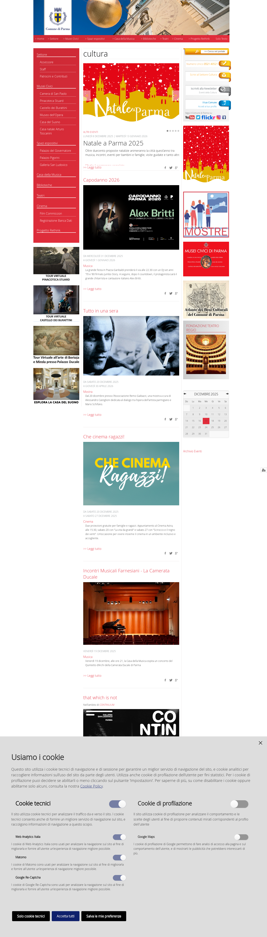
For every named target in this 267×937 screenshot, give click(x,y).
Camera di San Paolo (53, 94)
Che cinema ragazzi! (103, 437)
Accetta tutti (65, 916)
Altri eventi (90, 132)
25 (212, 427)
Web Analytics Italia (27, 837)
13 (225, 414)
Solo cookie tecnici (31, 916)
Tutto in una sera (100, 311)
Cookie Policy (91, 786)
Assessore (46, 62)
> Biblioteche (148, 38)
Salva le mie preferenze (103, 916)
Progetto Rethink (48, 230)
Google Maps (146, 837)
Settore (42, 54)
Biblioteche (44, 185)
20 (225, 421)
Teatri (40, 195)
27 (225, 427)
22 (193, 427)
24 (206, 427)
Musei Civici (45, 86)
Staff (43, 69)
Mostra (87, 392)
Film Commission (51, 213)
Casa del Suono (50, 122)
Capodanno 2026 (101, 180)
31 (206, 433)
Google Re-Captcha (27, 877)
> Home (39, 38)
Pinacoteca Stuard (51, 101)
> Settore (53, 38)
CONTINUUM (106, 704)
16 (199, 421)
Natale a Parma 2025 (113, 143)
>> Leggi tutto (92, 167)
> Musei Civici (71, 38)
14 (186, 421)
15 (193, 421)
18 (212, 421)
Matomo (20, 857)
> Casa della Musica (123, 38)
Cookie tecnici (32, 803)
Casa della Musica (49, 174)
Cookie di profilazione (165, 803)
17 (206, 421)
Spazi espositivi (47, 143)
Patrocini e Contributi (53, 76)
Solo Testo (221, 38)
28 (186, 433)
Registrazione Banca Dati (56, 221)
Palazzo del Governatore (55, 151)
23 (199, 427)
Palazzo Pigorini (49, 158)
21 (186, 427)
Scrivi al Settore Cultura (203, 74)
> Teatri (164, 38)
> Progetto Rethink (199, 38)
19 (219, 421)
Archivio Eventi (192, 451)
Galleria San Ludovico (53, 165)
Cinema (42, 206)
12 (219, 414)
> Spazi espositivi (95, 38)
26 (219, 427)
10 (206, 414)
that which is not (100, 697)
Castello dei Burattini (53, 108)
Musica (87, 266)
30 (199, 433)
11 (212, 414)
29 (193, 433)
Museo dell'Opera (51, 115)
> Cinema (177, 38)
